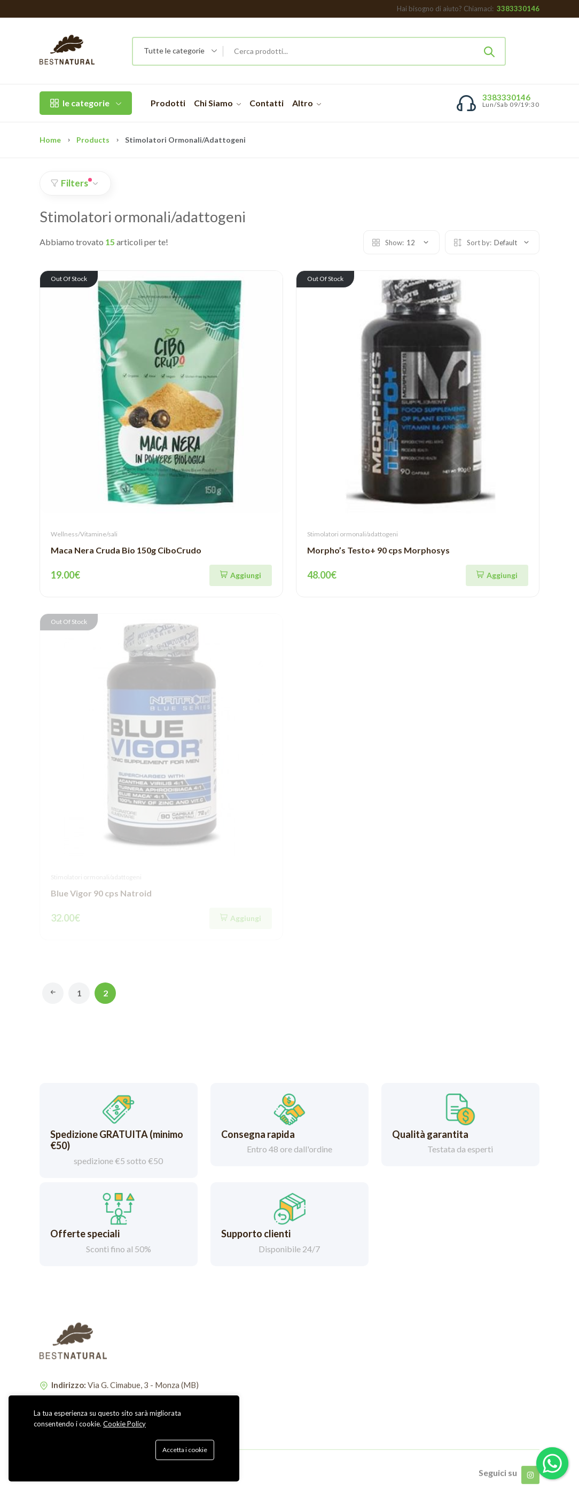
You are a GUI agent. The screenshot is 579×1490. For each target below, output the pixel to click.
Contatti (266, 103)
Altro (306, 103)
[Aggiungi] (240, 575)
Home (50, 139)
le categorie (85, 103)
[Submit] (489, 51)
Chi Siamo (217, 103)
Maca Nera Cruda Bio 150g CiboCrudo (126, 550)
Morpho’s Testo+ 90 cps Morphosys (378, 550)
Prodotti (168, 103)
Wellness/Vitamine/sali (84, 534)
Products (92, 139)
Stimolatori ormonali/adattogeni (352, 534)
